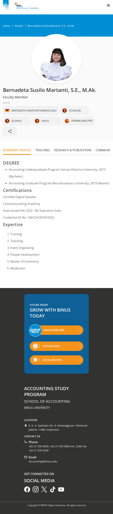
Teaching (42, 150)
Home (6, 26)
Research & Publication (72, 150)
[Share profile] (10, 131)
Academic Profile (17, 150)
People (19, 26)
